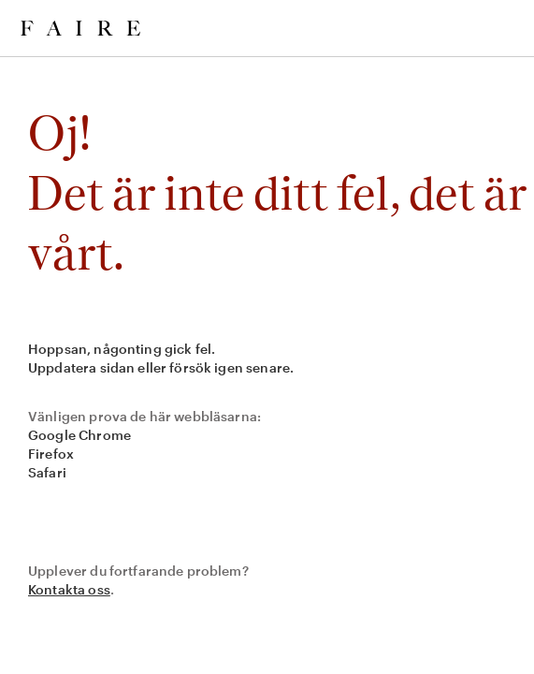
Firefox (51, 454)
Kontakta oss (69, 589)
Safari (47, 472)
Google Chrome (79, 435)
